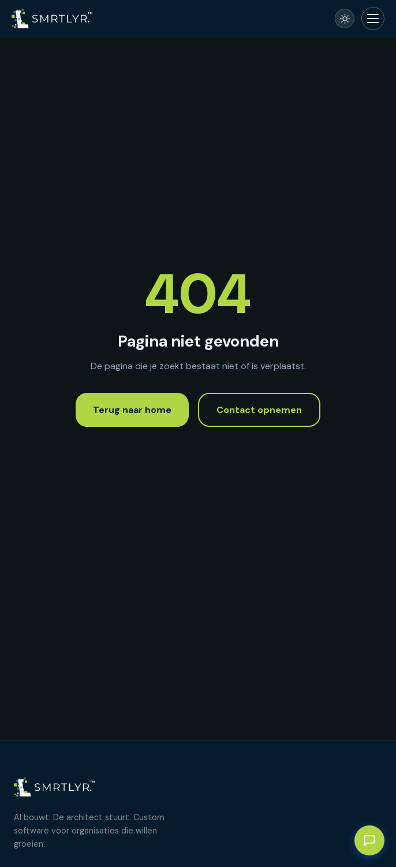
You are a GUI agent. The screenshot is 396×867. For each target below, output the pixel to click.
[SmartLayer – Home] (52, 18)
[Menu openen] (372, 18)
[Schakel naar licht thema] (344, 18)
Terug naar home (132, 410)
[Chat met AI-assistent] (369, 840)
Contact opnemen (259, 410)
